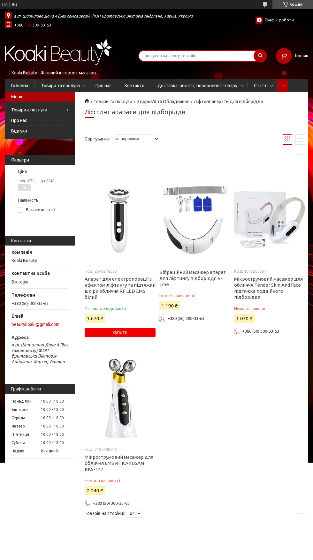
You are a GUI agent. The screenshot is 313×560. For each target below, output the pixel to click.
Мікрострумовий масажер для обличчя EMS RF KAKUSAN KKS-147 (119, 463)
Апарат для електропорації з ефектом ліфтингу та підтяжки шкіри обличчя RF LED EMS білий (120, 288)
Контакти (134, 85)
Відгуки (19, 130)
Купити (120, 332)
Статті (261, 85)
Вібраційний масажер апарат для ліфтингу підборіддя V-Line (192, 278)
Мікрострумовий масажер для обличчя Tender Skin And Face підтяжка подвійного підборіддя (268, 288)
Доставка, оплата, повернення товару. (197, 85)
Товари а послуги (29, 109)
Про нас (103, 85)
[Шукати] (260, 56)
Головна (19, 85)
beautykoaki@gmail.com (35, 324)
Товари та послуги (60, 85)
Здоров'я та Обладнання (163, 101)
